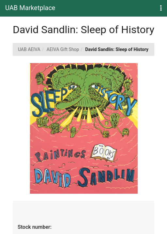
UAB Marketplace (30, 8)
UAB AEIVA (29, 49)
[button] (161, 8)
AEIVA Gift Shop (63, 49)
